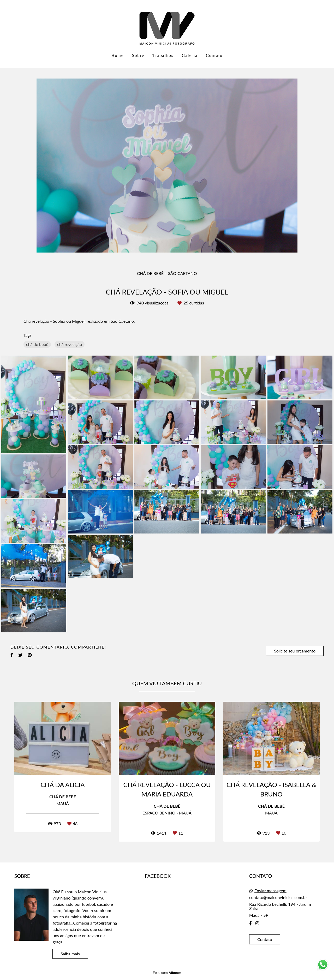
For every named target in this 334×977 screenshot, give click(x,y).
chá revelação (69, 344)
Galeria (190, 55)
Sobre (138, 55)
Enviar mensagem (270, 891)
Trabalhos (163, 55)
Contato (214, 55)
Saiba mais (70, 953)
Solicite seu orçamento (294, 650)
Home (117, 55)
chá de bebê (37, 344)
